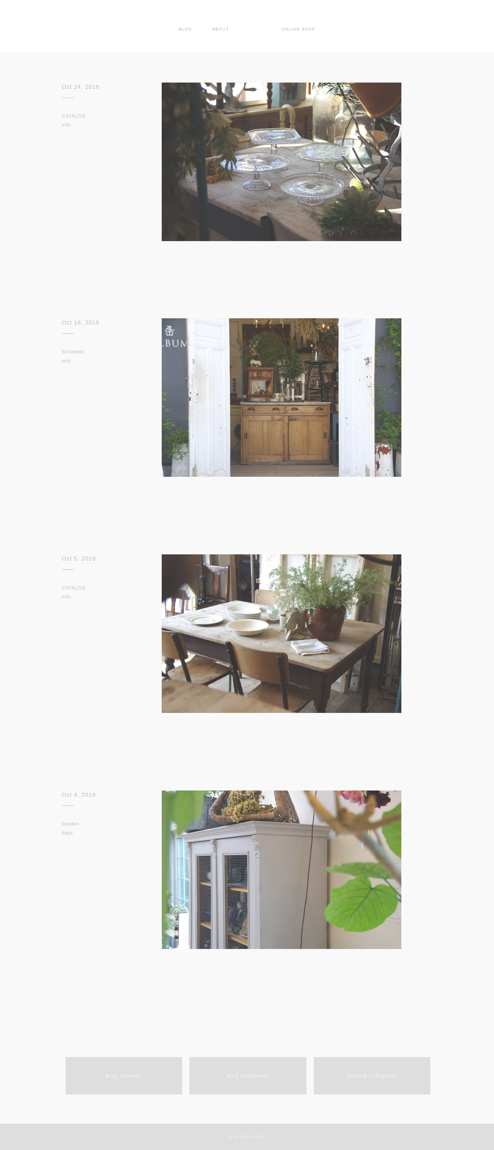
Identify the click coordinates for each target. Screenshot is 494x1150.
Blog (185, 29)
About (220, 29)
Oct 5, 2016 (79, 558)
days (67, 833)
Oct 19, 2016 (81, 322)
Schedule (73, 352)
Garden (71, 824)
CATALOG (74, 116)
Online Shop (298, 29)
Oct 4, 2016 (79, 794)
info (66, 125)
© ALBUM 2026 (247, 1136)
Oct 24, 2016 (81, 86)
